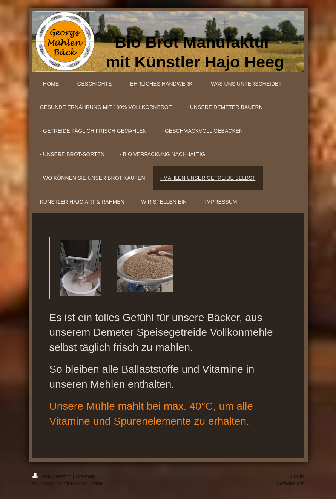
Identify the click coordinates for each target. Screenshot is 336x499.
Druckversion (52, 476)
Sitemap (85, 476)
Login (297, 476)
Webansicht (290, 484)
